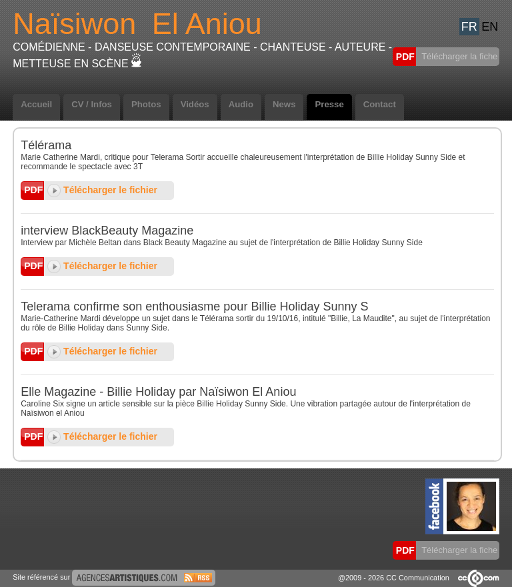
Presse (329, 104)
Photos (146, 104)
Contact (379, 104)
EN (489, 26)
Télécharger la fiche (458, 56)
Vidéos (195, 104)
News (284, 104)
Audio (241, 104)
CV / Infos (91, 104)
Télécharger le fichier (102, 190)
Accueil (36, 104)
